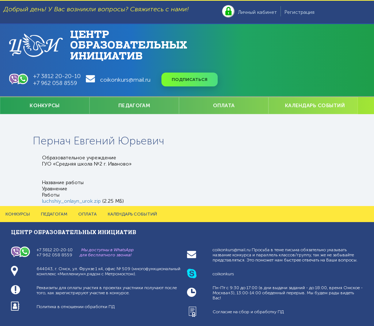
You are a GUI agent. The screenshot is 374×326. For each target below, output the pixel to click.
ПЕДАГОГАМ (134, 105)
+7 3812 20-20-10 (57, 76)
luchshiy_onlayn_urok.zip (71, 201)
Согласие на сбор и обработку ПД (248, 311)
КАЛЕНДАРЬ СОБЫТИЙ (315, 105)
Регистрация (299, 12)
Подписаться (189, 79)
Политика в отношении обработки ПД (76, 306)
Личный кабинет (257, 12)
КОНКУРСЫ (45, 105)
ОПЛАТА (224, 105)
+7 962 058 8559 (55, 82)
